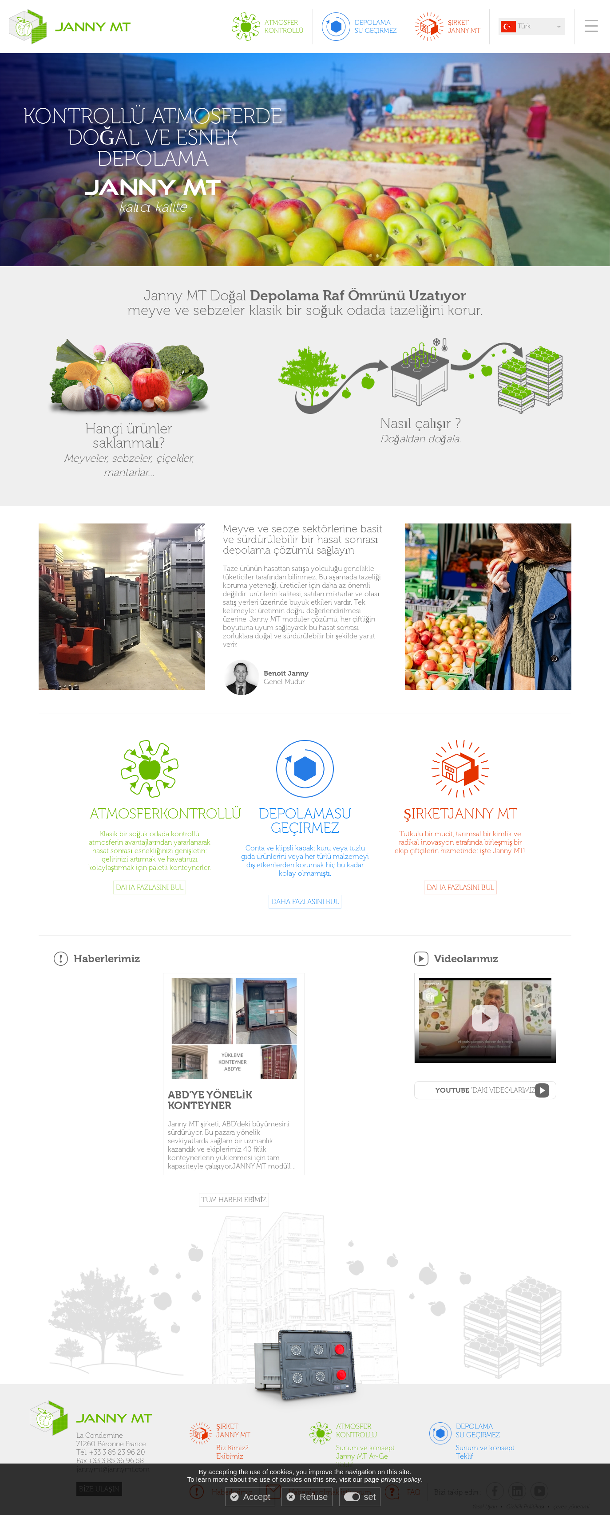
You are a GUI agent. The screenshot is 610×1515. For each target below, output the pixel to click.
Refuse (314, 1497)
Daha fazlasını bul (149, 887)
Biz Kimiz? (232, 1448)
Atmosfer (150, 813)
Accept (256, 1497)
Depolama (305, 820)
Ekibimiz (229, 1456)
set (370, 1497)
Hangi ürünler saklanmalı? (129, 442)
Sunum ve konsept (365, 1448)
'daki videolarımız (485, 1090)
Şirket (460, 813)
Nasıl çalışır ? (420, 423)
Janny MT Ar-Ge (362, 1456)
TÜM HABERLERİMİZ (234, 1200)
